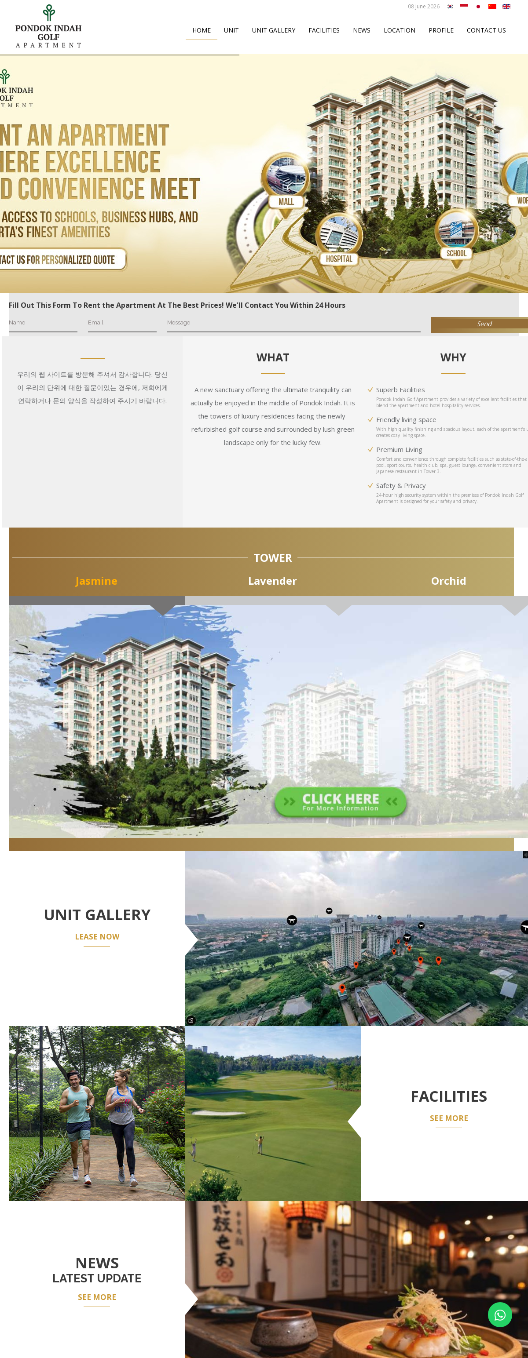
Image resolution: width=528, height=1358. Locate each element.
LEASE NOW (97, 937)
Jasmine (96, 580)
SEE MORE (449, 1118)
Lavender (272, 580)
